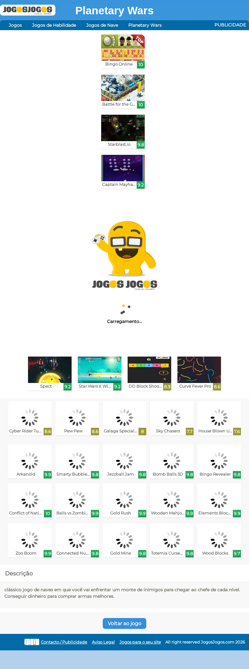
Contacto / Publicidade (64, 642)
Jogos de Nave (102, 25)
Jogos (15, 25)
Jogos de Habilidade (54, 25)
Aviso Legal (103, 642)
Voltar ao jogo (124, 623)
